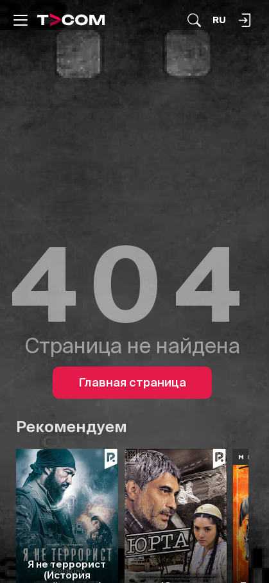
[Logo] (71, 19)
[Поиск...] (194, 20)
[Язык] (219, 20)
